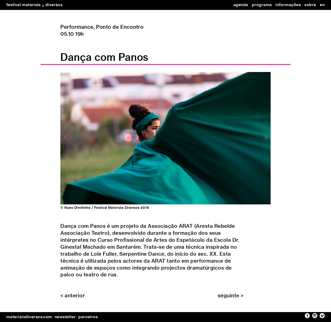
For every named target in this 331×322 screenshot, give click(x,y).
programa (262, 5)
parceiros (88, 317)
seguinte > (231, 298)
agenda (240, 5)
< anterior (72, 298)
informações (288, 5)
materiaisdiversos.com (29, 317)
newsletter (65, 317)
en (322, 5)
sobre (310, 5)
